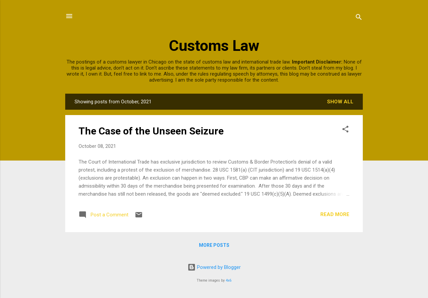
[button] (345, 130)
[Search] (359, 18)
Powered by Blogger (214, 267)
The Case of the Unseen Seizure (151, 131)
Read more (334, 214)
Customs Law (214, 46)
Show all (340, 102)
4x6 (228, 280)
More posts (214, 245)
